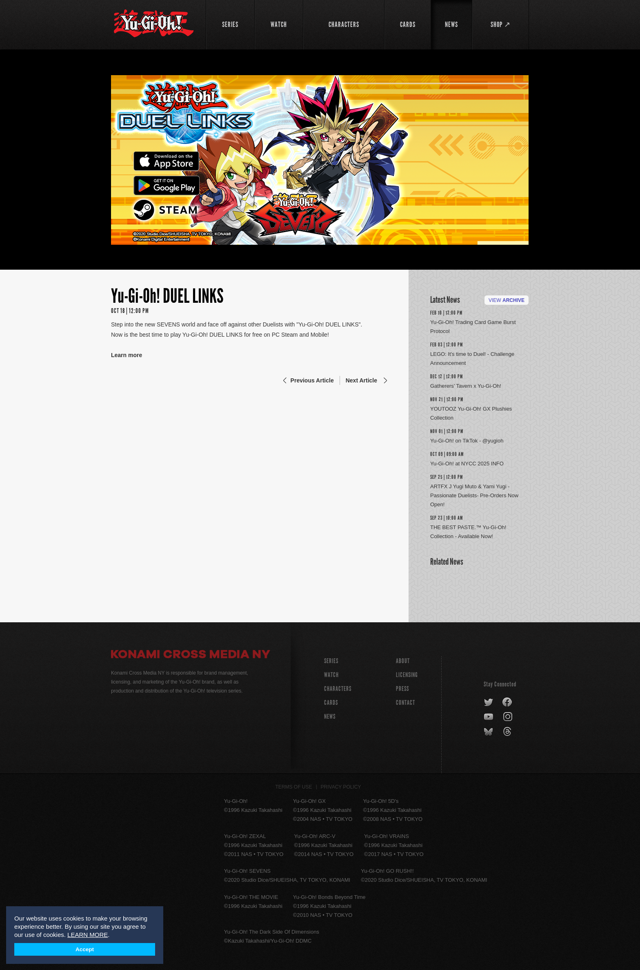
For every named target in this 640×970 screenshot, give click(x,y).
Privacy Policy (341, 787)
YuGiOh (153, 23)
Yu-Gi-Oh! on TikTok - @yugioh (466, 441)
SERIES (331, 661)
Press (402, 689)
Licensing (407, 675)
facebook (507, 702)
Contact (405, 702)
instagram (508, 717)
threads (508, 732)
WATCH (331, 675)
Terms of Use (294, 787)
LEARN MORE (87, 934)
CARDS (331, 702)
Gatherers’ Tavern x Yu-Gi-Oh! (465, 386)
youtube (489, 717)
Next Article (361, 380)
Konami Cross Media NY (190, 655)
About (403, 661)
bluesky (489, 732)
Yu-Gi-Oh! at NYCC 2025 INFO (467, 463)
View (506, 300)
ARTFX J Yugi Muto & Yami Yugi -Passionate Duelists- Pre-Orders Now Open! (474, 495)
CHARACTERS (337, 689)
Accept (85, 949)
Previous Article (312, 380)
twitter (489, 702)
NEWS (330, 716)
